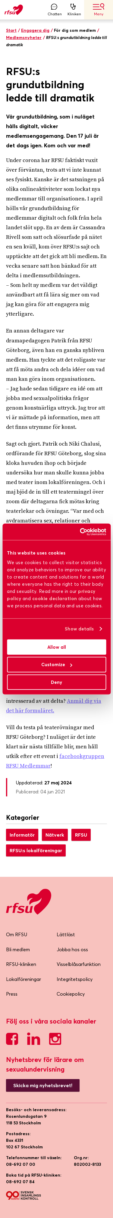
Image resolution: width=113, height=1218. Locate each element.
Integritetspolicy (75, 979)
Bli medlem (18, 949)
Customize (56, 664)
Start (11, 30)
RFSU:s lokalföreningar (36, 850)
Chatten (54, 10)
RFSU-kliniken (21, 964)
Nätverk (55, 835)
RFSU (81, 835)
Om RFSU (16, 934)
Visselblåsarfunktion (79, 964)
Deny (56, 682)
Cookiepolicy (71, 994)
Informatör (22, 835)
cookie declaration (54, 598)
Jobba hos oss (72, 949)
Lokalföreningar (23, 979)
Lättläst (66, 934)
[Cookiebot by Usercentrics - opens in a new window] (80, 532)
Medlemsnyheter (24, 37)
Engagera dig (35, 30)
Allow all (56, 647)
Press (11, 994)
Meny (98, 9)
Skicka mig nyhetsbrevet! (42, 1085)
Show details (79, 629)
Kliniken (74, 10)
